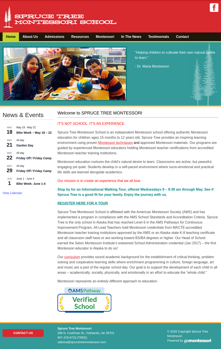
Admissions (55, 37)
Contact (182, 37)
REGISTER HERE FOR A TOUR (82, 203)
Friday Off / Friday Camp (34, 158)
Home (11, 37)
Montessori (105, 37)
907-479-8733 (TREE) (72, 337)
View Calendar (12, 193)
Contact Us (23, 333)
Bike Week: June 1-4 (31, 183)
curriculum (72, 257)
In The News (131, 37)
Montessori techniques (115, 143)
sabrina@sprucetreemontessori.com (81, 342)
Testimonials (158, 37)
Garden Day (24, 145)
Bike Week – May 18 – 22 (34, 132)
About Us (30, 37)
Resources (80, 37)
